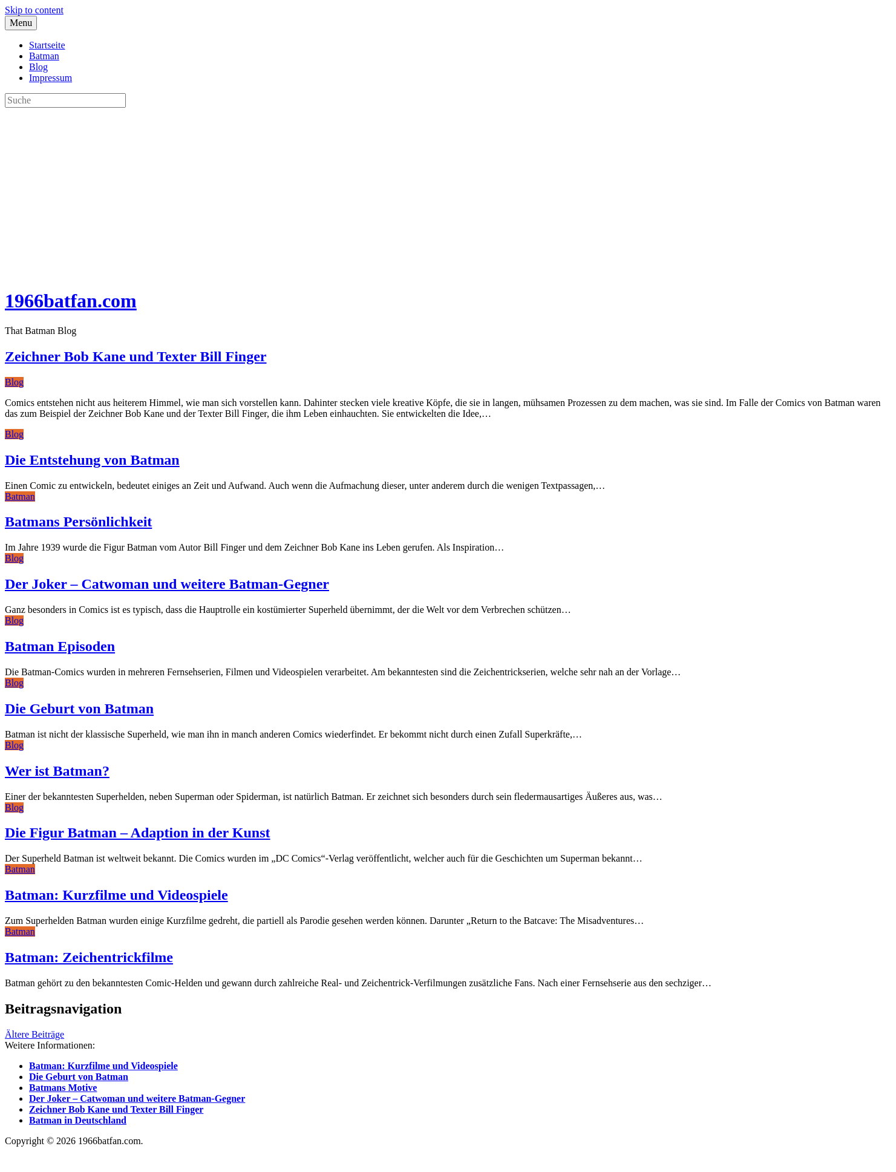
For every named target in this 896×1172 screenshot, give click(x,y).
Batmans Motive (63, 1087)
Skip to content (34, 10)
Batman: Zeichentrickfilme (89, 957)
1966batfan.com (71, 301)
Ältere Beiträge (34, 1034)
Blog (38, 67)
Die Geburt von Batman (79, 708)
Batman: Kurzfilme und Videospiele (116, 895)
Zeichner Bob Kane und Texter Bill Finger (136, 356)
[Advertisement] (368, 192)
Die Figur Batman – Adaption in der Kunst (137, 832)
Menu (21, 23)
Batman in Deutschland (77, 1120)
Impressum (50, 78)
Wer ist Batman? (57, 771)
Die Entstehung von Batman (92, 460)
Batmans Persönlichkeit (78, 521)
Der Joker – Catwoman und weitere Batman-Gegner (167, 584)
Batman (44, 56)
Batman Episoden (60, 646)
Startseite (47, 45)
